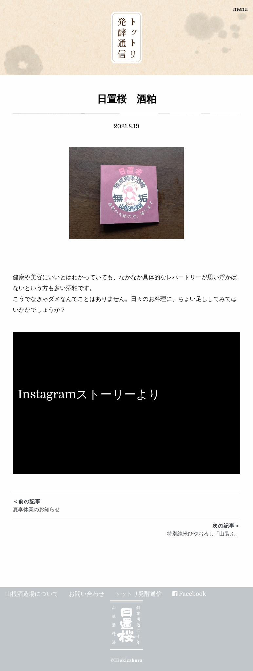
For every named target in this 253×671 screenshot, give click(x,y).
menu (240, 9)
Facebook (192, 594)
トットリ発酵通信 (138, 594)
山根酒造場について (31, 594)
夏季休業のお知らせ (127, 505)
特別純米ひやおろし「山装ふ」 (127, 529)
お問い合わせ (86, 594)
